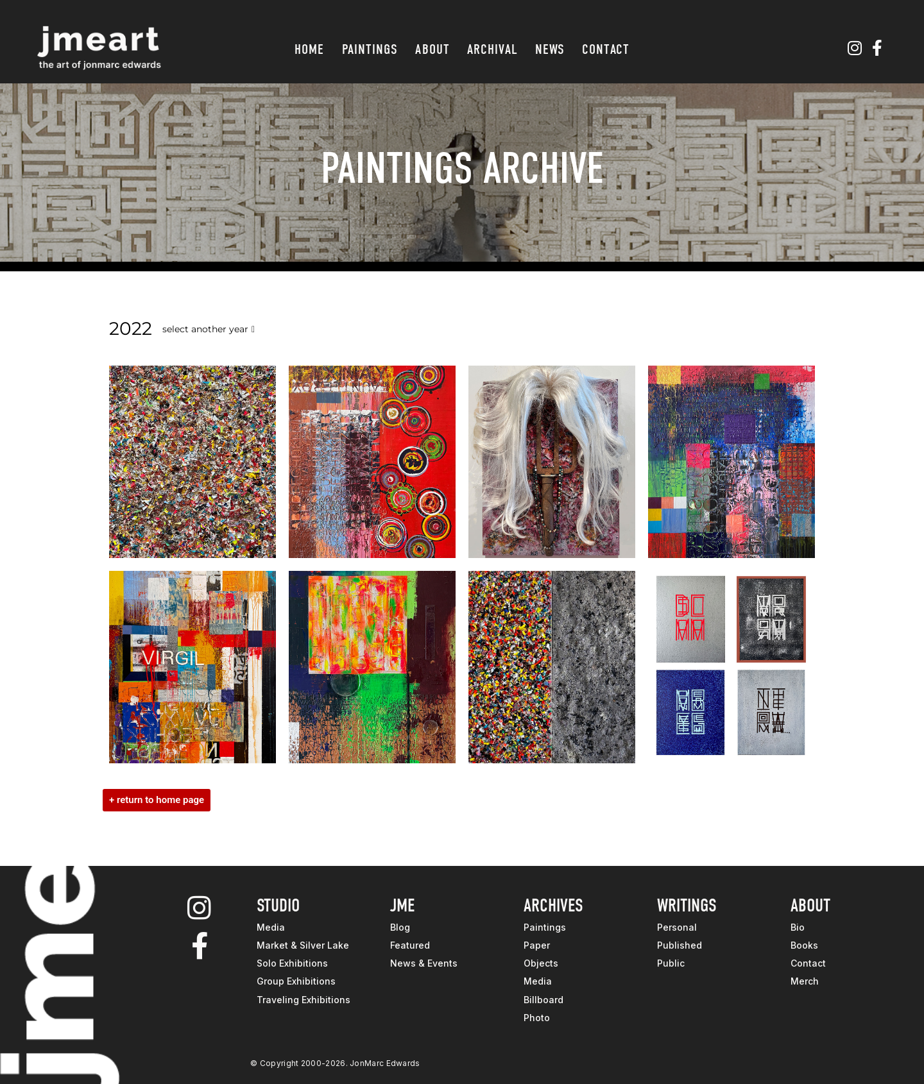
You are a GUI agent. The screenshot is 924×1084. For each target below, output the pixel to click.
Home (309, 49)
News (550, 49)
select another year (208, 329)
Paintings (370, 49)
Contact (605, 49)
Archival (492, 49)
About (432, 49)
